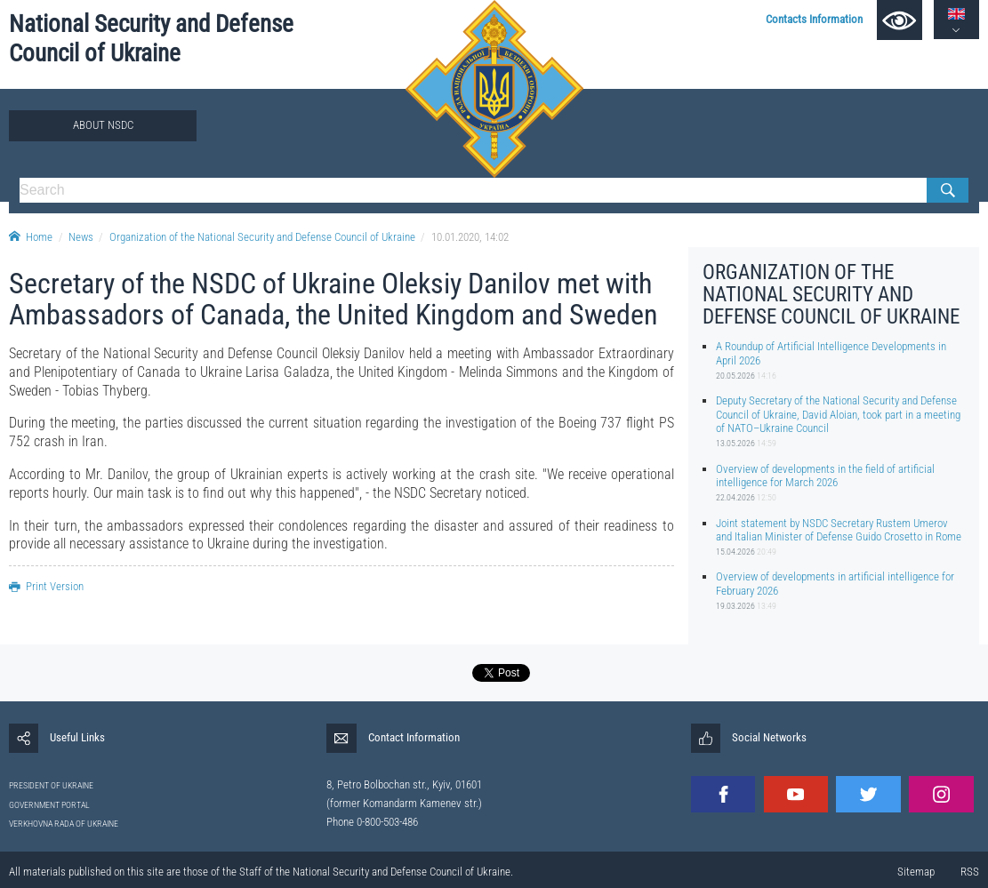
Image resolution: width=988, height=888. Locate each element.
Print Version (46, 586)
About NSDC (103, 125)
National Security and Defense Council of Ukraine (151, 39)
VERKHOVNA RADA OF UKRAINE (63, 823)
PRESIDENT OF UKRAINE (51, 785)
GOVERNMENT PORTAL (49, 805)
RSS (969, 871)
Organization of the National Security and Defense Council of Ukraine (262, 237)
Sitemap (916, 871)
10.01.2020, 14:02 (470, 237)
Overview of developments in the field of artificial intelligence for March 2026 (825, 475)
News (80, 237)
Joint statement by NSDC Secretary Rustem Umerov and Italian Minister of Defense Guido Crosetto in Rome (838, 529)
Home (30, 237)
